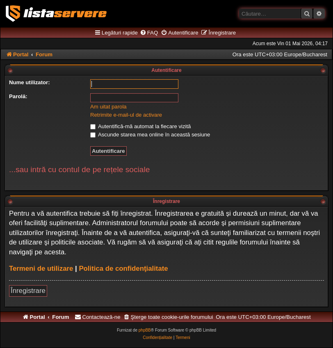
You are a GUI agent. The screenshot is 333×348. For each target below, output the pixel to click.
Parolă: (18, 96)
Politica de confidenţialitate (123, 268)
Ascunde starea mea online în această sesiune (150, 134)
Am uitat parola (108, 107)
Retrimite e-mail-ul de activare (126, 115)
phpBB (145, 330)
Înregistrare (28, 291)
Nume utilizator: (29, 82)
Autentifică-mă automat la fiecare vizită (140, 126)
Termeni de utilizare (41, 268)
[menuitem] (149, 33)
